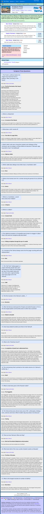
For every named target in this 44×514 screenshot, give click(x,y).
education (37, 503)
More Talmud (8, 151)
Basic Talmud (8, 117)
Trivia (17, 1)
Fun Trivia (5, 1)
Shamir (25, 50)
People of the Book (10, 83)
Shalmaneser (27, 48)
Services (22, 1)
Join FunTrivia (13, 4)
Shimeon (26, 45)
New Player (36, 0)
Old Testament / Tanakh (9, 62)
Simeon (25, 47)
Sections (12, 1)
